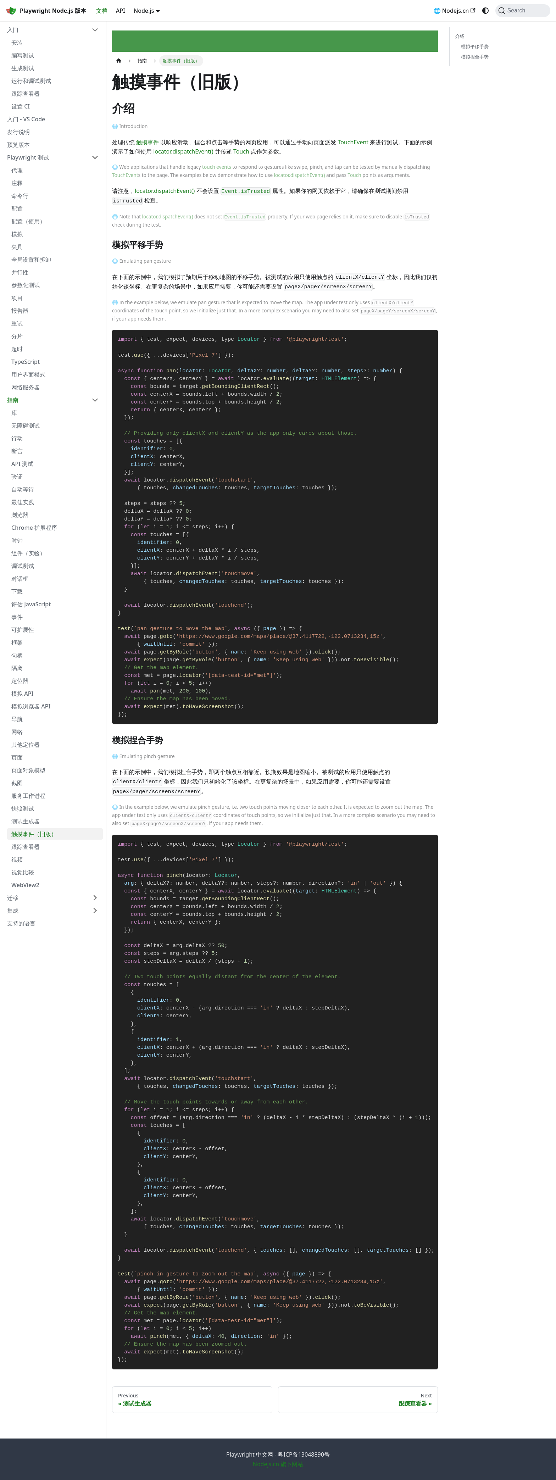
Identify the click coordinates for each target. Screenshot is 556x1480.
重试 (17, 323)
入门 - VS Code (26, 119)
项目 (17, 298)
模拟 (17, 234)
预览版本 (18, 145)
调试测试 (22, 566)
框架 (17, 642)
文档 (101, 11)
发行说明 (18, 132)
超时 (17, 349)
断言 (17, 451)
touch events (216, 166)
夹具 (17, 247)
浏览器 (19, 515)
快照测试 (22, 808)
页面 (17, 757)
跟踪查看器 (25, 94)
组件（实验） (28, 553)
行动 (17, 438)
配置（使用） (28, 221)
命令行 (19, 196)
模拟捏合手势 (475, 57)
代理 (17, 170)
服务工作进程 (28, 796)
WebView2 (25, 885)
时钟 (17, 540)
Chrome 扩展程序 (34, 528)
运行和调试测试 (31, 81)
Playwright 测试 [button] (28, 157)
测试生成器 (25, 821)
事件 (17, 617)
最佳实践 (22, 502)
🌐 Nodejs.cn (455, 11)
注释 (17, 183)
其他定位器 (25, 745)
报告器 (19, 311)
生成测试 (22, 68)
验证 (17, 476)
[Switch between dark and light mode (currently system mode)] (485, 10)
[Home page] (119, 60)
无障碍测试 (25, 425)
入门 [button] (12, 30)
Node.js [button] (144, 11)
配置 (17, 208)
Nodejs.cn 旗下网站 (278, 1464)
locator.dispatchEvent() (183, 151)
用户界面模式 (28, 374)
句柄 (17, 655)
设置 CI (20, 106)
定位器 (19, 681)
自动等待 (22, 489)
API (120, 11)
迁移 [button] (12, 898)
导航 (17, 719)
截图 (17, 783)
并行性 (19, 272)
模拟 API (22, 693)
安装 (17, 42)
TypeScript (25, 362)
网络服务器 (25, 387)
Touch (241, 151)
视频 (17, 859)
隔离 (17, 668)
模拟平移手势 (475, 46)
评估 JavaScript (31, 604)
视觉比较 (22, 872)
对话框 (19, 579)
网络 (17, 732)
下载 (17, 591)
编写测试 (22, 55)
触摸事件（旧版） (34, 834)
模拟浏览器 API (30, 706)
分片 (17, 336)
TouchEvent (353, 142)
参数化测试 (25, 285)
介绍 (460, 36)
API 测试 (22, 464)
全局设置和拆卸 (31, 259)
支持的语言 (21, 923)
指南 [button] (12, 400)
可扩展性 (22, 630)
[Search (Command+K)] (522, 10)
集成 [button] (12, 910)
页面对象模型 (28, 770)
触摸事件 (147, 142)
